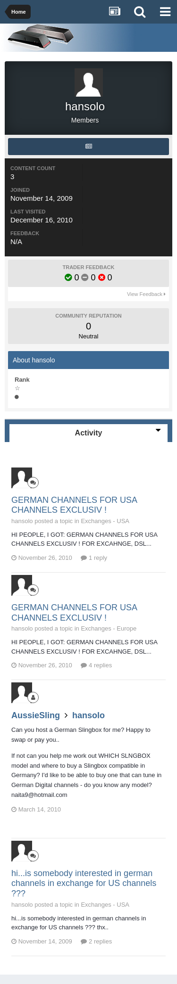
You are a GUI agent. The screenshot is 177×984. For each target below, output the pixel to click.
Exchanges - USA (105, 521)
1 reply (94, 557)
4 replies (96, 665)
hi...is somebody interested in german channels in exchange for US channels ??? (83, 883)
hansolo (88, 715)
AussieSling (35, 715)
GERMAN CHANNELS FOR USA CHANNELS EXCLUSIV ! (74, 505)
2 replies (96, 941)
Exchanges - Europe (108, 628)
